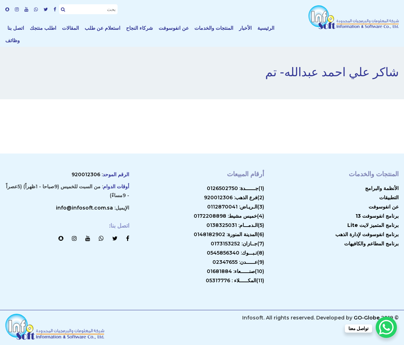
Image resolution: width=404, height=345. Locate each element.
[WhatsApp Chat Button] (386, 327)
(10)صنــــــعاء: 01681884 (235, 271)
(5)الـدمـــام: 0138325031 (235, 225)
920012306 (86, 174)
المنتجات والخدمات (213, 28)
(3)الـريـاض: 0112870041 (235, 207)
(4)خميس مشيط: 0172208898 (229, 216)
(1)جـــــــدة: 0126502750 (235, 188)
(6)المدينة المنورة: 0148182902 (229, 234)
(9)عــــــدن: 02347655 (238, 262)
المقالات (70, 28)
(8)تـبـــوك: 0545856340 (235, 253)
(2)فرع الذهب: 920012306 (234, 197)
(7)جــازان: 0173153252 (237, 243)
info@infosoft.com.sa (84, 208)
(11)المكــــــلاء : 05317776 (235, 280)
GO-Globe (367, 318)
